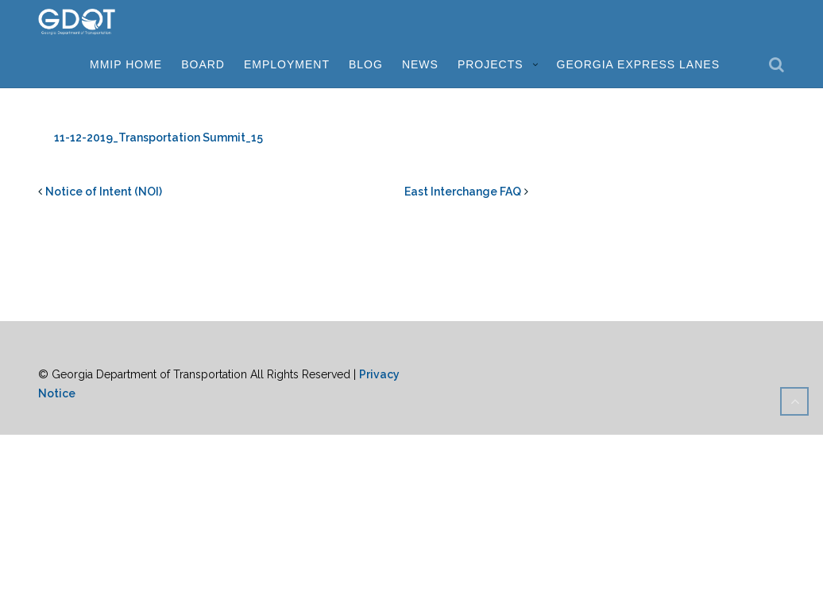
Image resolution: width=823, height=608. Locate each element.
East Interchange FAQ (462, 191)
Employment (287, 64)
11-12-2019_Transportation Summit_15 (158, 137)
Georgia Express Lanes (638, 64)
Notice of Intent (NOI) (103, 191)
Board (203, 64)
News (420, 64)
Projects (491, 64)
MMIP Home (126, 64)
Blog (366, 64)
